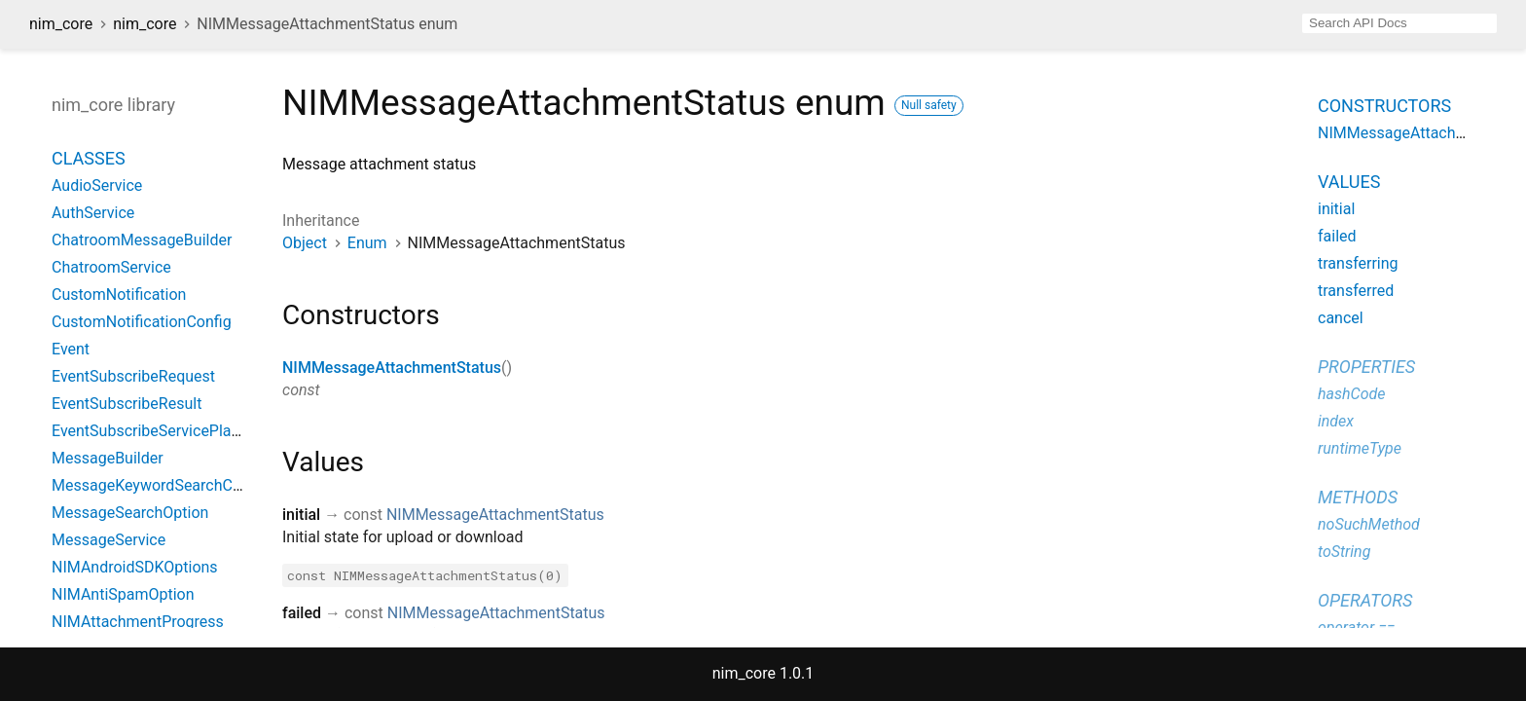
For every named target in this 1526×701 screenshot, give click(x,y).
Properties (1366, 366)
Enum (367, 243)
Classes (89, 158)
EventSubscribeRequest (133, 376)
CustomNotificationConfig (142, 322)
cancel (1340, 318)
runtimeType (1359, 448)
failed (1337, 236)
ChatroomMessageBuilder (142, 240)
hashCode (1351, 394)
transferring (1358, 263)
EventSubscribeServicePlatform (161, 431)
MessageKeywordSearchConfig (160, 485)
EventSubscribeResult (126, 403)
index (1336, 421)
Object (304, 243)
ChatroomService (111, 267)
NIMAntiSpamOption (123, 594)
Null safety (929, 105)
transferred (1356, 290)
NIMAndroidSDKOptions (135, 567)
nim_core (60, 24)
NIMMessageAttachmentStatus (391, 367)
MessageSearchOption (130, 512)
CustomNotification (119, 294)
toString (1344, 551)
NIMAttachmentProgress (138, 621)
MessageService (108, 540)
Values (1349, 181)
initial (1336, 209)
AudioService (97, 185)
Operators (1365, 600)
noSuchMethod (1369, 524)
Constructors (1384, 105)
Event (71, 349)
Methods (1358, 497)
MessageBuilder (108, 458)
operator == (1356, 627)
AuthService (93, 212)
